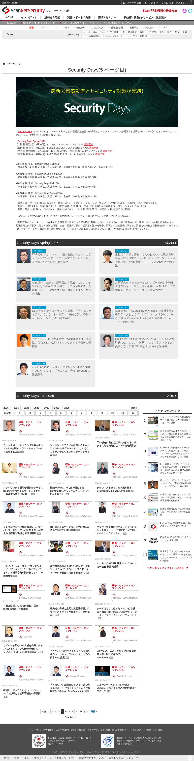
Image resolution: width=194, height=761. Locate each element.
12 (133, 413)
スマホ (164, 27)
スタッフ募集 (156, 730)
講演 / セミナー (107, 17)
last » (134, 407)
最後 (93, 711)
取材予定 (134, 27)
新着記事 (11, 23)
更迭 (162, 32)
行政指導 (152, 32)
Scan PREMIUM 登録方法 (159, 10)
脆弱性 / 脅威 (52, 17)
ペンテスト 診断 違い (139, 36)
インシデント (29, 17)
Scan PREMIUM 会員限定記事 (39, 23)
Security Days (25, 131)
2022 (46, 407)
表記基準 (149, 27)
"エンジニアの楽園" (109, 32)
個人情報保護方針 (119, 730)
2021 (56, 407)
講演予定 (88, 144)
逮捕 (184, 32)
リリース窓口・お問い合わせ (42, 730)
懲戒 (177, 32)
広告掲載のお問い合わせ (66, 730)
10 (112, 413)
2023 (36, 407)
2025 (16, 407)
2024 (26, 407)
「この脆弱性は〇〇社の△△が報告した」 (104, 36)
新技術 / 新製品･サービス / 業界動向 (145, 17)
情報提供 (80, 27)
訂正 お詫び (97, 27)
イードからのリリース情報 (140, 730)
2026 (6, 407)
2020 (66, 407)
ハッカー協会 (90, 32)
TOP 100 (45, 27)
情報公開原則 (116, 27)
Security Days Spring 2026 (31, 141)
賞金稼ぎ (132, 32)
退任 (169, 32)
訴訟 (142, 32)
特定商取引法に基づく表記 (99, 730)
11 (122, 413)
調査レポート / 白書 (79, 17)
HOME (9, 17)
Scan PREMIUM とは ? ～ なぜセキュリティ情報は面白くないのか (96, 23)
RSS (67, 27)
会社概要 (82, 730)
